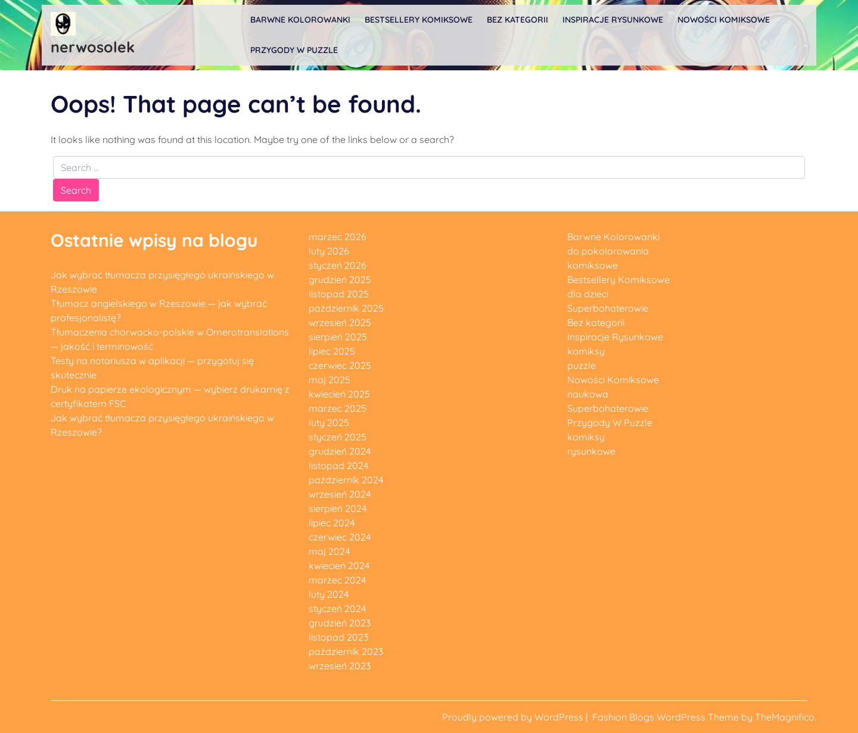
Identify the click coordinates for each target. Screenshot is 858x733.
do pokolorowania (608, 251)
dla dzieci (587, 294)
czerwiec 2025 (340, 365)
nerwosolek (93, 47)
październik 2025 (346, 308)
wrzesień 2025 (340, 322)
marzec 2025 (337, 408)
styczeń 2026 (337, 265)
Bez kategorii (517, 19)
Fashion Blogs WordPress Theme (666, 717)
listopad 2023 (338, 637)
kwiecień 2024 (339, 566)
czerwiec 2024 (340, 537)
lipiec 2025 (332, 351)
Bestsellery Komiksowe (418, 19)
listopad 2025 (339, 294)
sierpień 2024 (337, 508)
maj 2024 (329, 551)
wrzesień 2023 (340, 666)
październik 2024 (346, 480)
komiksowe (592, 265)
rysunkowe (591, 451)
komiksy (586, 351)
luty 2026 (329, 251)
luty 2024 (329, 594)
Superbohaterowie (607, 308)
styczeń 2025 (337, 437)
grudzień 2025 (340, 279)
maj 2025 (329, 380)
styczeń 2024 (337, 608)
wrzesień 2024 (340, 494)
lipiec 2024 (332, 523)
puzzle (581, 365)
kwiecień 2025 (339, 394)
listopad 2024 (338, 465)
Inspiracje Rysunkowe (612, 19)
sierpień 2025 (338, 337)
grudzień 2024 (340, 451)
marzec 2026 (337, 237)
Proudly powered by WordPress (514, 717)
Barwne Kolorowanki (300, 19)
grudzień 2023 (340, 623)
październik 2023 (346, 651)
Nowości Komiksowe (723, 19)
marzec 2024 (337, 580)
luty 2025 (329, 422)
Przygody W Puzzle (294, 50)
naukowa (587, 394)
